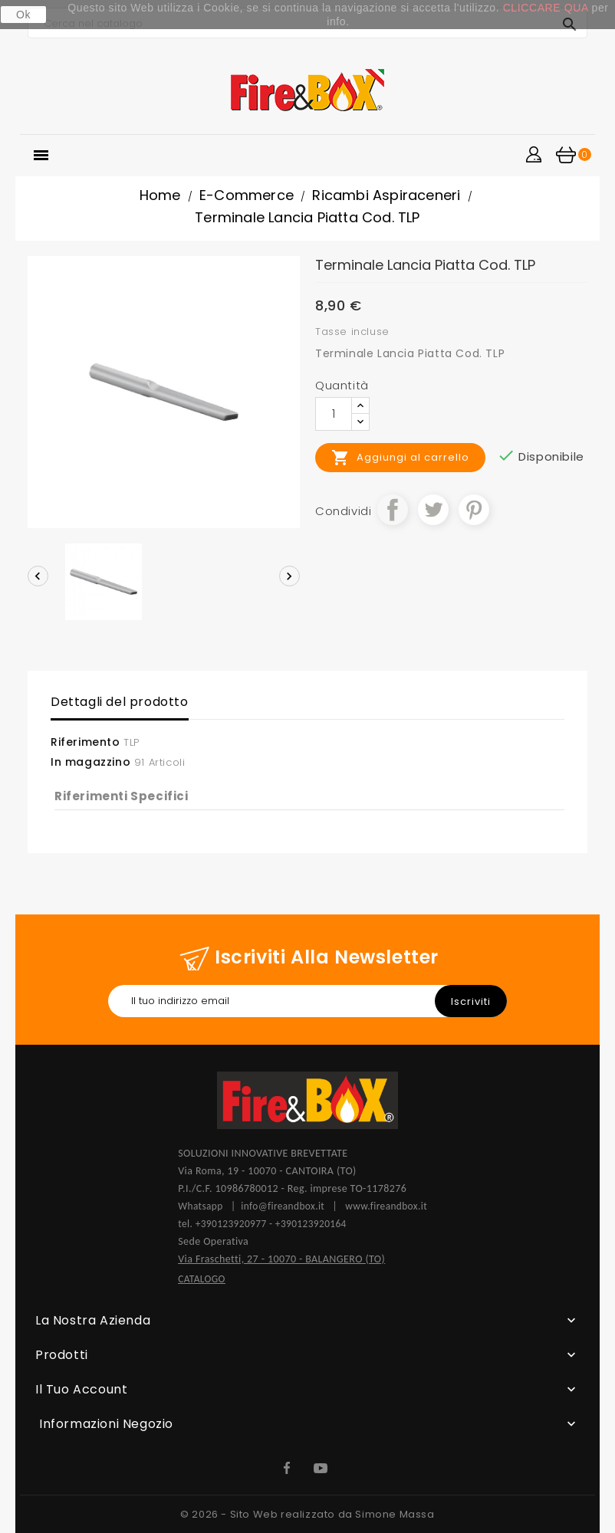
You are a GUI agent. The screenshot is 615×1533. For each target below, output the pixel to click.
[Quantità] (333, 414)
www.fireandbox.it (386, 1206)
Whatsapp (204, 1206)
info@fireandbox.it (282, 1206)
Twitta (433, 509)
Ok (23, 14)
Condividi (392, 509)
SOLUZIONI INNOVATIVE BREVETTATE (262, 1153)
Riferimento (85, 742)
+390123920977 (231, 1223)
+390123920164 (311, 1223)
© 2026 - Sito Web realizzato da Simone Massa (307, 1514)
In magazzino (90, 762)
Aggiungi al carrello (400, 457)
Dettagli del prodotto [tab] (120, 702)
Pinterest (474, 509)
